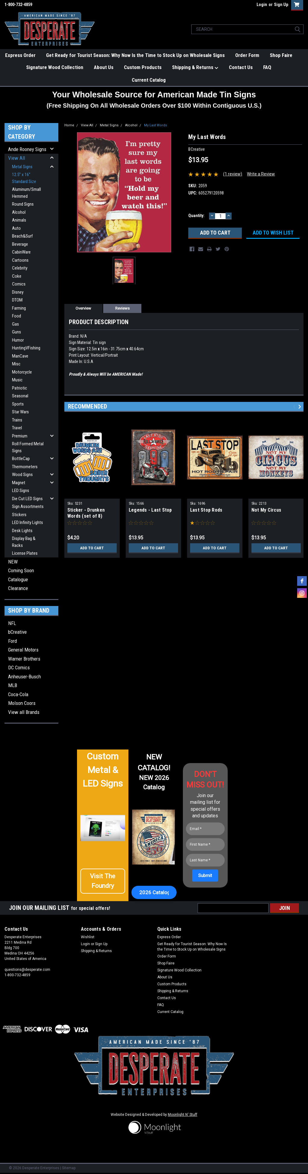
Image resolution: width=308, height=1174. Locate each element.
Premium (19, 436)
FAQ (267, 67)
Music (17, 380)
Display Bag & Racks (23, 542)
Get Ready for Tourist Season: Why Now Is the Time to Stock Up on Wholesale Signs (135, 55)
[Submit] (205, 875)
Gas (15, 324)
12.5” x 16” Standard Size (24, 178)
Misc (16, 364)
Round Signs (23, 204)
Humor (18, 340)
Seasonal (20, 396)
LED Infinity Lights (27, 522)
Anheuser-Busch (24, 677)
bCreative (17, 632)
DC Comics (19, 667)
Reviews (122, 308)
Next (300, 406)
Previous (295, 406)
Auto (16, 228)
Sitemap (68, 1168)
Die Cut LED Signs (27, 498)
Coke (16, 276)
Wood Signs (22, 474)
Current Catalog (149, 80)
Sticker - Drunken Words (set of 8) (86, 513)
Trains (17, 420)
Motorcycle (22, 372)
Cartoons (20, 260)
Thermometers (25, 466)
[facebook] (302, 581)
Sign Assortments (28, 506)
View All (16, 158)
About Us (103, 67)
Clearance (18, 588)
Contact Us (241, 67)
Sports (18, 404)
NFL (12, 623)
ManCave (20, 356)
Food (16, 316)
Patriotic (19, 388)
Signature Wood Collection (54, 67)
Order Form (247, 55)
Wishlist (87, 937)
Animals (19, 220)
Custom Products (143, 67)
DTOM (17, 300)
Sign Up (281, 4)
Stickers (19, 514)
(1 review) (232, 174)
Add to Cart (92, 547)
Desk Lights (22, 530)
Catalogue (18, 579)
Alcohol (19, 212)
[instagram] (302, 593)
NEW (13, 562)
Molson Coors (21, 703)
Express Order (20, 55)
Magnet (18, 482)
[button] (102, 883)
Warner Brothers (24, 659)
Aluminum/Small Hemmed (26, 193)
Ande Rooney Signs (27, 149)
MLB (12, 685)
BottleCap (21, 458)
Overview (83, 308)
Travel (17, 428)
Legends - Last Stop (150, 510)
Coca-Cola (18, 694)
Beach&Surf (22, 236)
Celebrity (19, 268)
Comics (19, 284)
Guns (16, 332)
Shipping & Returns (195, 67)
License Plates (25, 553)
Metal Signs (22, 166)
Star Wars (20, 412)
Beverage (20, 244)
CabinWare (21, 252)
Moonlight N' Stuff (182, 1114)
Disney (17, 292)
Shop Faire (281, 55)
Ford (12, 641)
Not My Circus (266, 510)
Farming (19, 308)
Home (69, 125)
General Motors (23, 650)
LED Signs (20, 490)
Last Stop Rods (206, 510)
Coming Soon (21, 570)
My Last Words (155, 125)
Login (262, 4)
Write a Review (261, 174)
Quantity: (196, 215)
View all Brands (23, 712)
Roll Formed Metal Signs (28, 447)
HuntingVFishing (26, 348)
